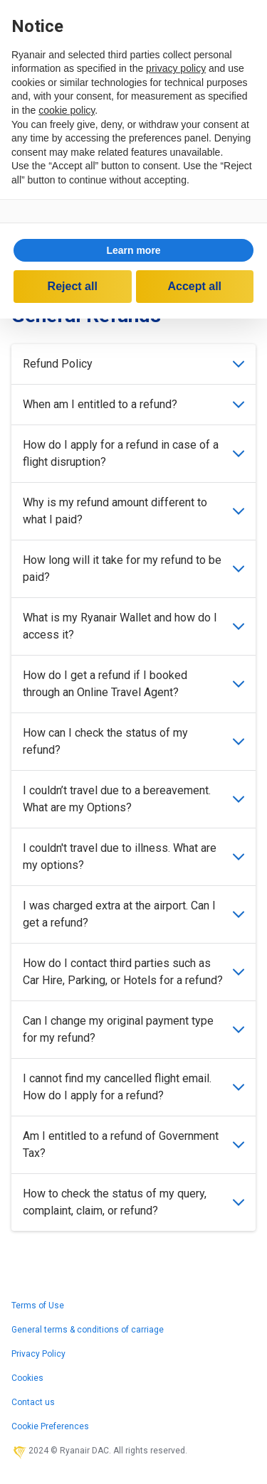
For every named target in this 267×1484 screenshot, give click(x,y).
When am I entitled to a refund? (133, 404)
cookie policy (66, 110)
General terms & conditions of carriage (87, 1330)
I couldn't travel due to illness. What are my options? (133, 856)
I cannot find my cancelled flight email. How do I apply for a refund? (133, 1087)
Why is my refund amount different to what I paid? (133, 511)
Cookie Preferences (50, 1426)
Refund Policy (133, 363)
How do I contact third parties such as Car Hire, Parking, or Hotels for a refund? (133, 971)
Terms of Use (37, 1305)
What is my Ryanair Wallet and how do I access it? (133, 626)
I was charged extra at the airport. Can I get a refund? (133, 914)
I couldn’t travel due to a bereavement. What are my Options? (133, 799)
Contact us (33, 1402)
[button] (133, 250)
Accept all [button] (194, 286)
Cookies (27, 1378)
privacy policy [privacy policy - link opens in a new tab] (176, 68)
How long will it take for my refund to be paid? (133, 568)
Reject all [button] (73, 286)
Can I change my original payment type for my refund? (133, 1029)
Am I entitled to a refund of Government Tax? (133, 1144)
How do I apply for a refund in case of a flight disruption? (133, 453)
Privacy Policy (38, 1354)
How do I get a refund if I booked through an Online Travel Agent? (133, 683)
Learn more (133, 250)
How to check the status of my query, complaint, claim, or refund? (133, 1202)
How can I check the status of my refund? (133, 741)
